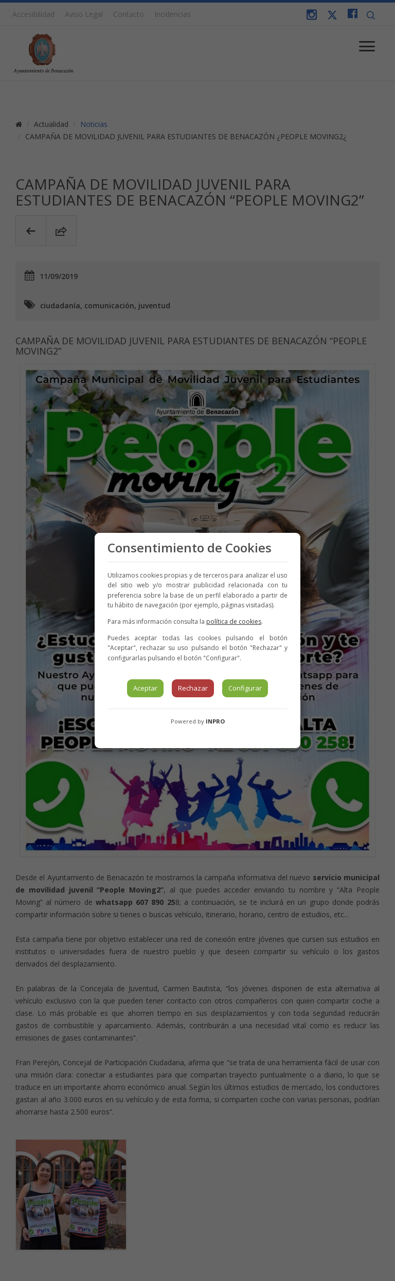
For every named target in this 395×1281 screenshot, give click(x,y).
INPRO (215, 721)
